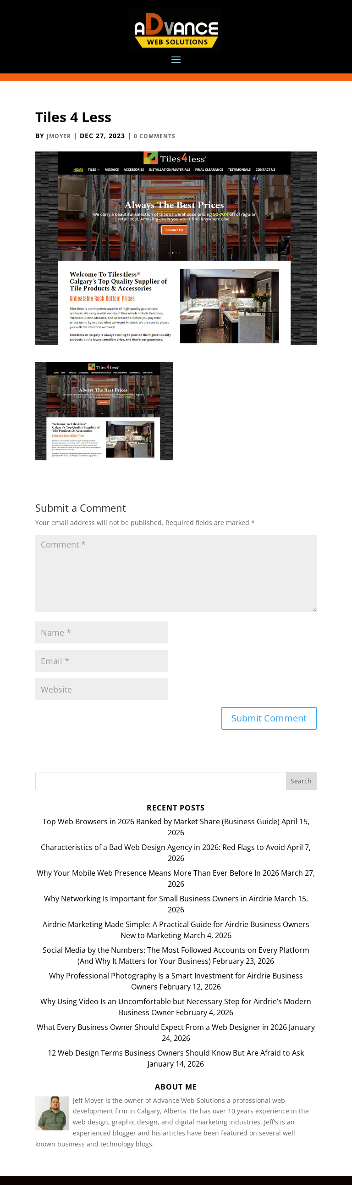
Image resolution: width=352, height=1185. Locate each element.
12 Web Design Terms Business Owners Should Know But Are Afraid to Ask (176, 1053)
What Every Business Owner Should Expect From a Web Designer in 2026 (162, 1027)
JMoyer (59, 136)
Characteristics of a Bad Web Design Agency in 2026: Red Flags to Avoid (163, 847)
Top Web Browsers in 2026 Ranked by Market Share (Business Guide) (161, 821)
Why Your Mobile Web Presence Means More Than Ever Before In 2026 (158, 873)
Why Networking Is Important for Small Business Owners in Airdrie (158, 899)
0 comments (155, 136)
